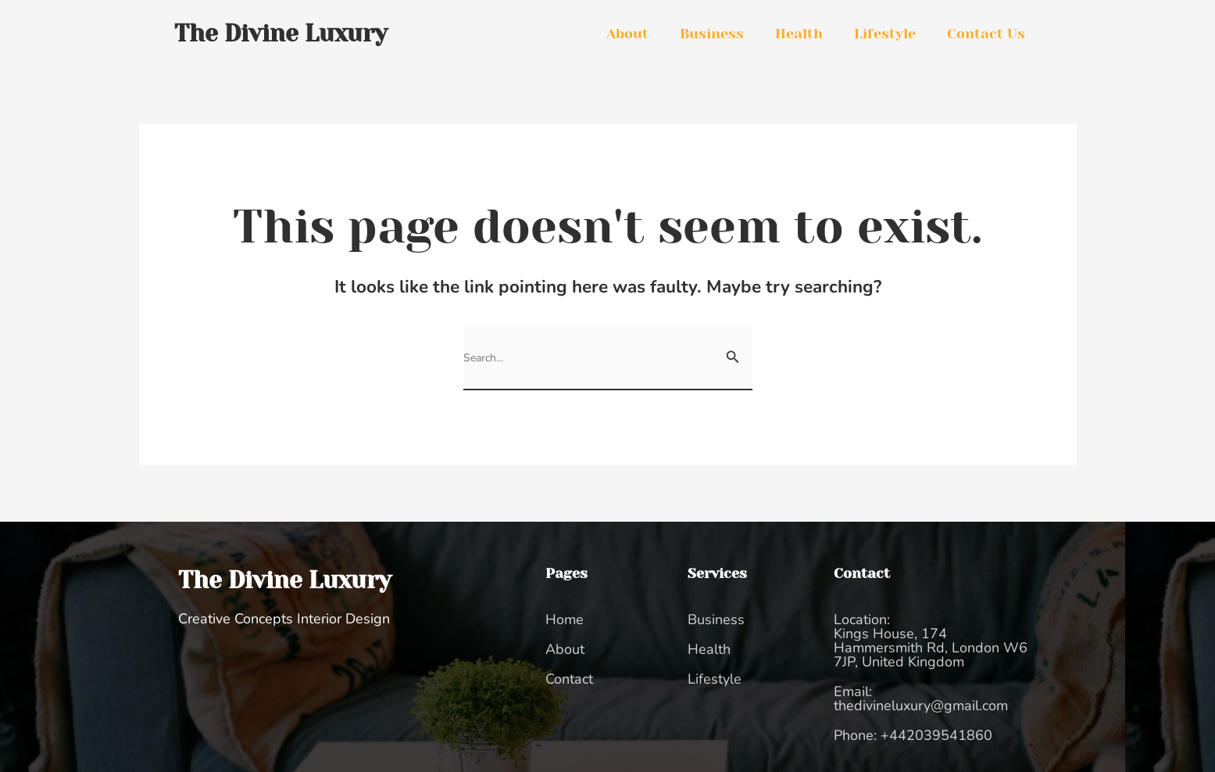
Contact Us (986, 33)
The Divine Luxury (284, 580)
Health (799, 33)
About (627, 33)
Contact (569, 679)
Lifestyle (885, 33)
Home (564, 619)
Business (712, 33)
